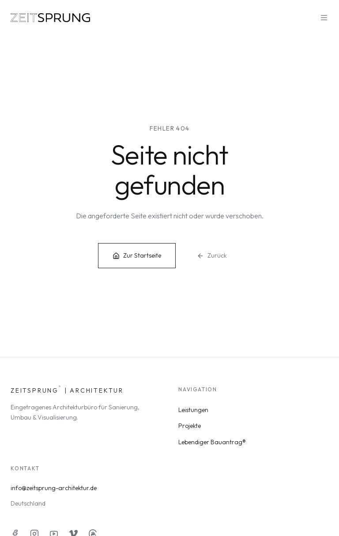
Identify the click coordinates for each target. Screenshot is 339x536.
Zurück (212, 255)
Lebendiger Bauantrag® (212, 442)
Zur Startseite (137, 255)
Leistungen (193, 410)
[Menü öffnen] (324, 18)
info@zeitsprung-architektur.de (54, 488)
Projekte (189, 426)
